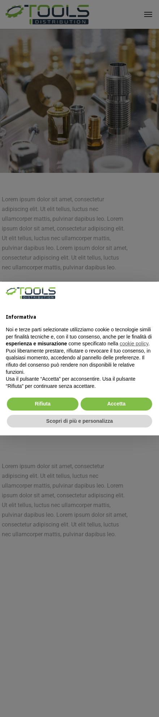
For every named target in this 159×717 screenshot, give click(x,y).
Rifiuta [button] (43, 404)
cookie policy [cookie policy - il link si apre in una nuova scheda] (134, 343)
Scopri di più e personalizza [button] (79, 421)
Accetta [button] (116, 404)
